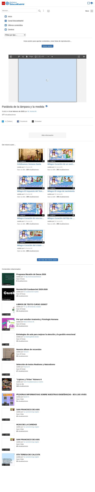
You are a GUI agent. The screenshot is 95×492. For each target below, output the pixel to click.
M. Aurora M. (32, 111)
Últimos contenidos (15, 25)
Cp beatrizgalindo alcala (31, 336)
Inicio (10, 16)
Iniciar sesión (47, 46)
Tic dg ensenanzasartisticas (32, 276)
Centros (11, 30)
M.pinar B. (26, 367)
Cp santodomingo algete (31, 412)
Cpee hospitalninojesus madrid (33, 382)
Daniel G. (26, 397)
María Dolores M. (28, 321)
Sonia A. (26, 352)
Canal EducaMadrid (15, 21)
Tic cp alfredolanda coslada (32, 306)
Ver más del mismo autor (47, 260)
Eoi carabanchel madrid (30, 291)
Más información (47, 135)
